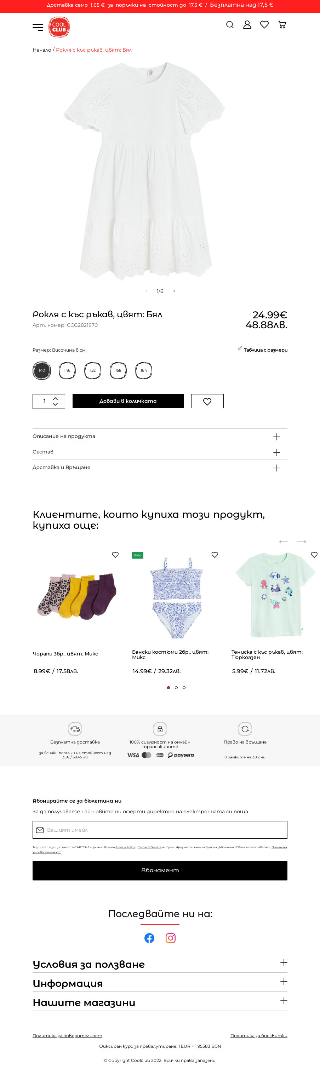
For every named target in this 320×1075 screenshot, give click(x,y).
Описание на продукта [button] (64, 436)
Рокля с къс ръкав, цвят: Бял (94, 50)
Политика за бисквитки (258, 1035)
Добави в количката (128, 401)
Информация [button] (68, 983)
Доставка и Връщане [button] (62, 467)
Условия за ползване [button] (89, 964)
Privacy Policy (125, 847)
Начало (42, 50)
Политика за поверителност (67, 1035)
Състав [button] (43, 452)
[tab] (160, 436)
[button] (168, 687)
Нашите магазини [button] (84, 1002)
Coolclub (140, 1060)
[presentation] (286, 542)
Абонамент (160, 870)
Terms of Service (149, 847)
